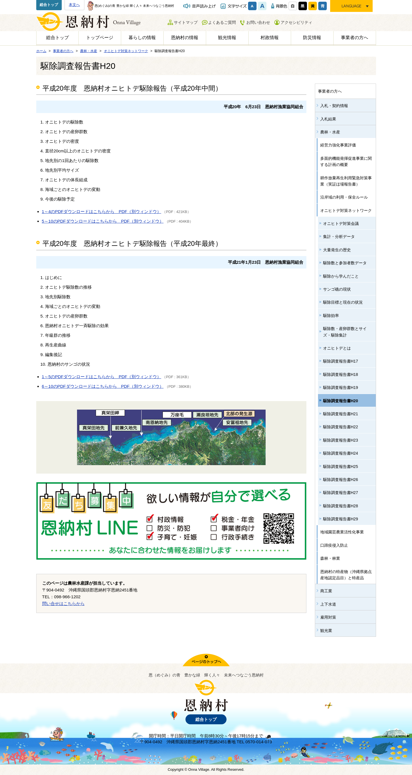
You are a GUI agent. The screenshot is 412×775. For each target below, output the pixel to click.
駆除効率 (331, 315)
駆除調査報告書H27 (340, 492)
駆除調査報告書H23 (340, 440)
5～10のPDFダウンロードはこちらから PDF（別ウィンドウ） (103, 221)
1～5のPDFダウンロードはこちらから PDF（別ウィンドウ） (101, 376)
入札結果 (328, 119)
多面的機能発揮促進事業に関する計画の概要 (346, 161)
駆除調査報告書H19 (340, 387)
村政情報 (270, 37)
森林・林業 (330, 558)
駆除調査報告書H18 (340, 374)
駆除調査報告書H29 (340, 519)
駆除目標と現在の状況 (343, 302)
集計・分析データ (339, 236)
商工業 (326, 591)
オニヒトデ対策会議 (341, 223)
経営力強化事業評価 (338, 145)
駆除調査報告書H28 (340, 506)
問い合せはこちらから (63, 603)
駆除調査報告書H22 (340, 427)
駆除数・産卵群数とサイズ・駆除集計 (345, 331)
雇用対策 (328, 617)
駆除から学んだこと (341, 276)
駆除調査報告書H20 (340, 401)
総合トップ (49, 5)
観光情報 (227, 37)
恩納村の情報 (184, 37)
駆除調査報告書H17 (340, 361)
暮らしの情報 (142, 37)
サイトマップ (186, 22)
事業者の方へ (354, 37)
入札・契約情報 (334, 105)
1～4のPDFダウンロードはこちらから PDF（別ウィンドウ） (101, 211)
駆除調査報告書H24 (340, 453)
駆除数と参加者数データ (345, 263)
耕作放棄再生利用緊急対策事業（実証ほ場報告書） (346, 181)
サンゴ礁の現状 (337, 289)
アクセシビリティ (296, 22)
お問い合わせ (258, 22)
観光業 (326, 630)
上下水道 (328, 604)
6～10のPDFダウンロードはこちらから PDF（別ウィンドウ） (103, 386)
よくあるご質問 (222, 22)
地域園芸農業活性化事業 (342, 532)
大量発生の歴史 (337, 250)
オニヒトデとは (337, 348)
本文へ (74, 5)
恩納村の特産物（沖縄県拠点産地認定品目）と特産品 (346, 574)
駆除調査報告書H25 (340, 466)
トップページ (99, 37)
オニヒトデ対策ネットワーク (346, 210)
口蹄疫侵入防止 (334, 545)
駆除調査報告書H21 (340, 414)
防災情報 (312, 37)
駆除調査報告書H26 (340, 479)
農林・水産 (330, 132)
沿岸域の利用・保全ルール (344, 197)
